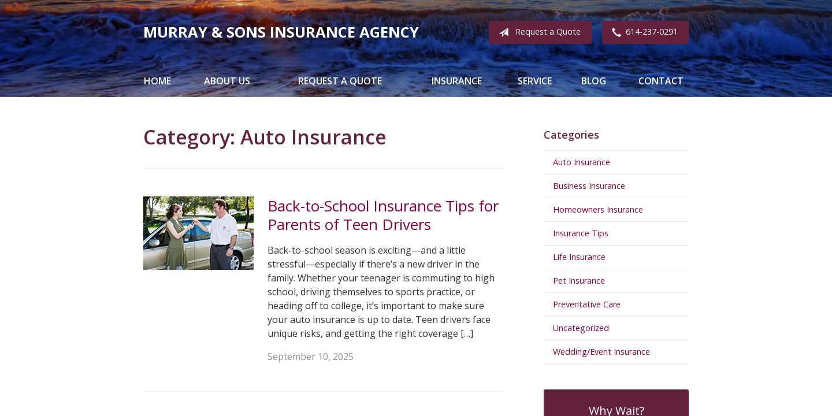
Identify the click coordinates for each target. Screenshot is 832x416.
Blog (593, 81)
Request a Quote (537, 32)
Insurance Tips (580, 233)
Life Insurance (579, 256)
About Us (227, 81)
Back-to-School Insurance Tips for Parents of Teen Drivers (383, 215)
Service (535, 81)
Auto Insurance (581, 162)
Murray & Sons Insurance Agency (281, 32)
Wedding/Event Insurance (601, 351)
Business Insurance (589, 185)
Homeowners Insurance (598, 209)
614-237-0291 (642, 32)
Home (157, 81)
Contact (661, 81)
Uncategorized (581, 327)
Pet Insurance (579, 280)
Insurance (457, 81)
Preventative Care (587, 304)
